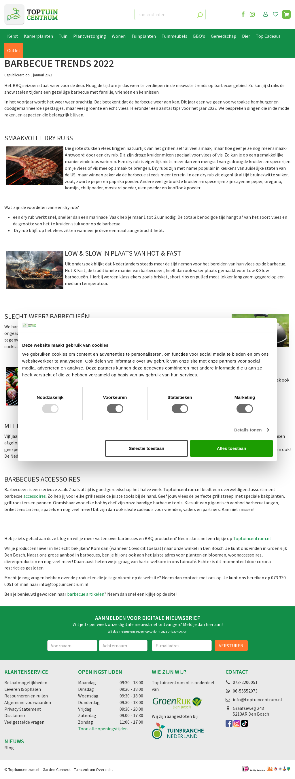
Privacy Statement (22, 709)
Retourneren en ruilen (26, 696)
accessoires (34, 496)
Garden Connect (57, 769)
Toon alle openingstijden (103, 728)
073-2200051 (245, 682)
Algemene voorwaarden (27, 702)
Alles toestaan (231, 448)
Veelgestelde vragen (24, 722)
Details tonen (248, 429)
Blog (9, 747)
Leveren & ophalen (22, 689)
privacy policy (177, 631)
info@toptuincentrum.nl (257, 699)
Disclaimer (14, 715)
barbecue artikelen (85, 594)
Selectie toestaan (146, 448)
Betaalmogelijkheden (25, 682)
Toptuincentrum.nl (252, 538)
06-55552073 (245, 691)
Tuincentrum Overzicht (93, 769)
